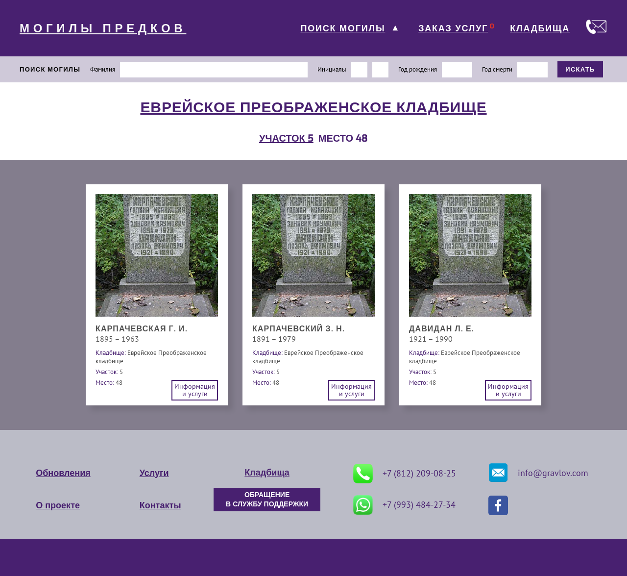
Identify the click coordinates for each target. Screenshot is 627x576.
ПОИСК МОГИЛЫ (342, 28)
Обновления (63, 473)
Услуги (154, 473)
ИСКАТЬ (580, 69)
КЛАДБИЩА (540, 28)
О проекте (58, 505)
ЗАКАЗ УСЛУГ (453, 28)
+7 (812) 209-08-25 (404, 473)
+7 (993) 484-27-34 (404, 505)
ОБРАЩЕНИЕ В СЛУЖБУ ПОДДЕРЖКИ (267, 499)
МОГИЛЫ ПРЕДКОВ (103, 28)
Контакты (160, 505)
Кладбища (266, 472)
